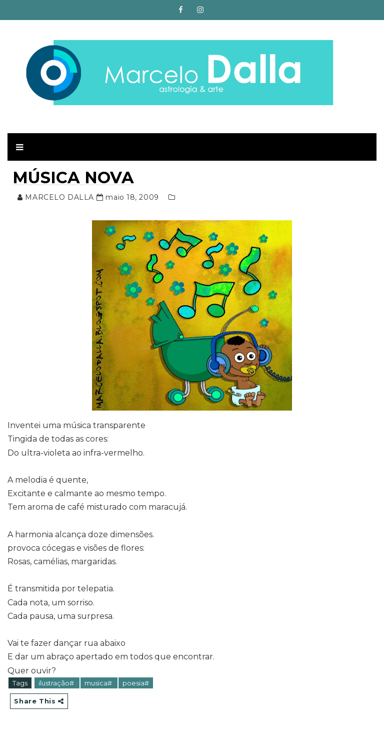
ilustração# (57, 683)
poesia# (135, 683)
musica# (99, 683)
